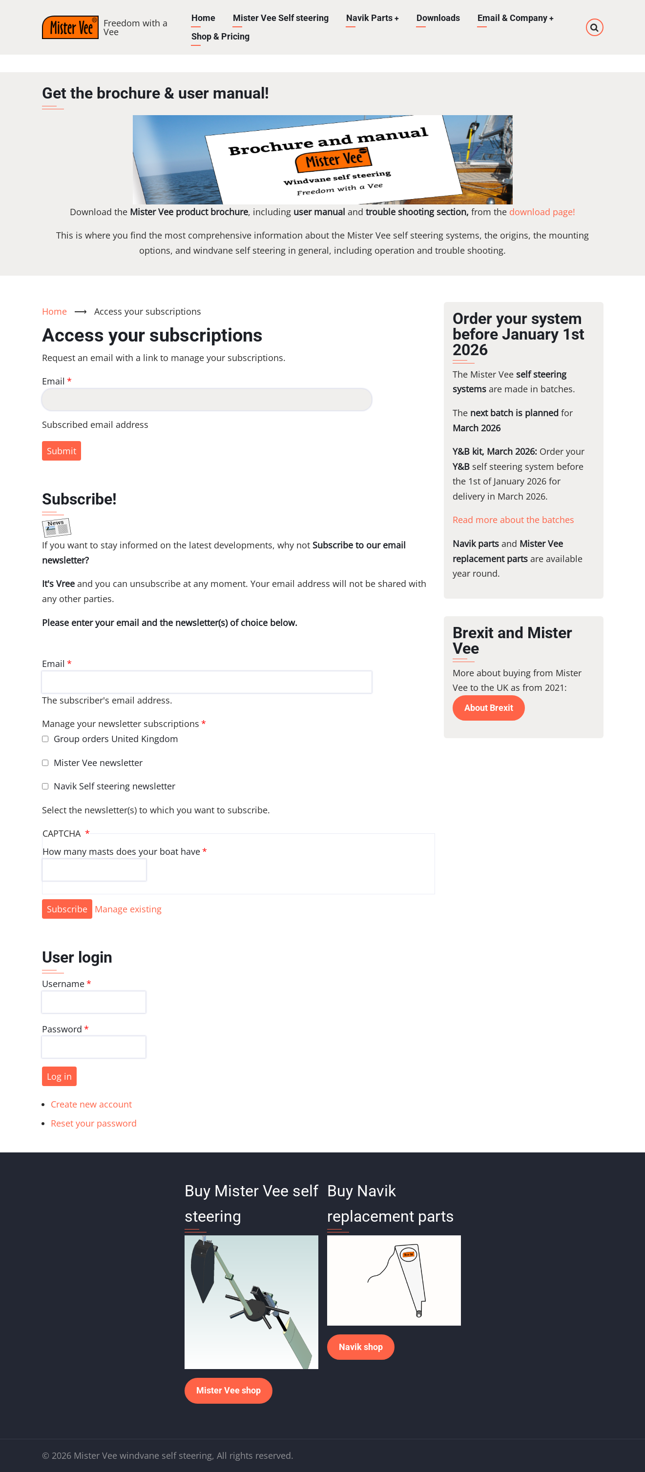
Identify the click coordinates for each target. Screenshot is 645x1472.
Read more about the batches (513, 519)
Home (203, 18)
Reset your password (94, 1123)
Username (63, 983)
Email (53, 381)
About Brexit (488, 708)
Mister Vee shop (228, 1390)
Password (62, 1029)
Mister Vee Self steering (280, 18)
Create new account (91, 1104)
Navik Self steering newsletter (114, 786)
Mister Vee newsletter (98, 762)
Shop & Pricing (220, 36)
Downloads (438, 18)
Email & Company (516, 18)
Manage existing (128, 909)
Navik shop (361, 1347)
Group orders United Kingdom (116, 739)
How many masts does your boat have (121, 851)
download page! (542, 212)
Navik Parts (372, 18)
